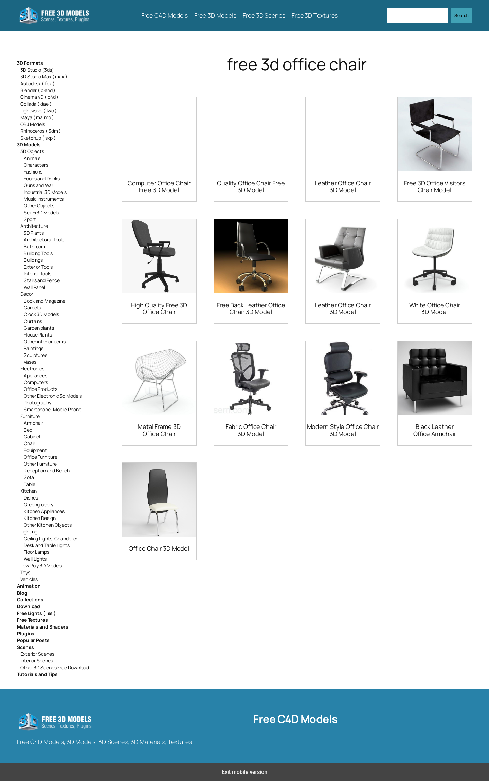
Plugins (25, 633)
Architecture (34, 226)
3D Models (29, 144)
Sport (30, 219)
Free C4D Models (295, 718)
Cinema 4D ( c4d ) (39, 97)
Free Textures (32, 620)
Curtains (33, 321)
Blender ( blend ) (37, 90)
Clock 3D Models (41, 314)
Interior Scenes (36, 660)
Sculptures (35, 355)
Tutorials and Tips (37, 674)
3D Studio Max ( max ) (43, 76)
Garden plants (39, 328)
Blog (22, 592)
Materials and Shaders (42, 626)
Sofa (29, 477)
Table (29, 484)
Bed (28, 429)
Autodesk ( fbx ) (37, 83)
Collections (30, 599)
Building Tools (38, 253)
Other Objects (39, 205)
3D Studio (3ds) (37, 70)
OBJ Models (32, 124)
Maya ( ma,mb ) (37, 117)
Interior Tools (37, 273)
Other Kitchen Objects (48, 525)
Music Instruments (44, 199)
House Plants (38, 334)
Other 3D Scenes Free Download (54, 667)
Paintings (33, 348)
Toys (25, 572)
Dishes (31, 497)
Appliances (35, 375)
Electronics (32, 368)
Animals (32, 158)
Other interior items (45, 341)
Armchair (33, 423)
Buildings (33, 260)
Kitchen (28, 491)
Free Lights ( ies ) (36, 613)
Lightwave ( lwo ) (38, 110)
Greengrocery (38, 504)
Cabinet (32, 436)
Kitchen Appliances (44, 511)
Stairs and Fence (41, 280)
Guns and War (38, 185)
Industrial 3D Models (45, 192)
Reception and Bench (47, 470)
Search (461, 15)
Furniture (30, 416)
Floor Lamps (36, 552)
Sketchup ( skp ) (37, 137)
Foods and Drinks (41, 178)
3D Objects (32, 151)
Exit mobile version (244, 772)
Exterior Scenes (37, 654)
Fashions (33, 171)
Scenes (25, 647)
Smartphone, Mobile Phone (53, 409)
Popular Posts (33, 640)
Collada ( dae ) (36, 104)
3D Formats (30, 63)
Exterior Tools (38, 267)
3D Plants (34, 233)
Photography (37, 402)
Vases (30, 362)
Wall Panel (34, 287)
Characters (36, 165)
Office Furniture (40, 457)
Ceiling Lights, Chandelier (50, 538)
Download (28, 606)
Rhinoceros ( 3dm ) (40, 131)
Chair (29, 443)
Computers (36, 382)
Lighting (28, 531)
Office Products (40, 389)
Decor (26, 294)
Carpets (32, 307)
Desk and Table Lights (47, 545)
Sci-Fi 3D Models (41, 212)
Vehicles (29, 579)
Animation (29, 586)
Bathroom (34, 246)
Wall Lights (35, 559)
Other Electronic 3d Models (53, 396)
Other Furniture (40, 463)
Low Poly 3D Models (41, 565)
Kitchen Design (40, 518)
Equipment (35, 450)
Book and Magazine (44, 300)
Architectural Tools (44, 239)
